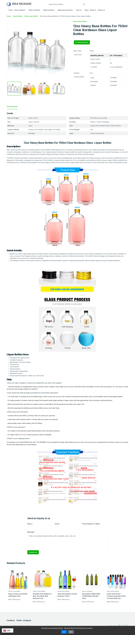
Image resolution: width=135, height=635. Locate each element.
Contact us (101, 10)
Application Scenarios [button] (65, 10)
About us (93, 10)
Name (30, 524)
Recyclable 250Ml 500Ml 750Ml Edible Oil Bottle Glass (91, 596)
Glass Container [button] (19, 10)
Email (57, 524)
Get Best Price (81, 42)
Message (31, 532)
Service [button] (78, 10)
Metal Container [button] (49, 10)
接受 (64, 632)
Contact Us (33, 552)
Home (11, 10)
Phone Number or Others (91, 524)
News (87, 10)
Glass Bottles (17, 16)
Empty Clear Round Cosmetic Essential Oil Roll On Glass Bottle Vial (116, 596)
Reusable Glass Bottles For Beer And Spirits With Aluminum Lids (42, 596)
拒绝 (71, 632)
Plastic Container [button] (34, 10)
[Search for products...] (64, 4)
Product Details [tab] (12, 106)
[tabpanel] (67, 310)
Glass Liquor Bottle (31, 16)
